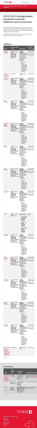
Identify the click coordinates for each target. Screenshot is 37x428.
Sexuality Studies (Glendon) (6, 303)
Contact (4, 417)
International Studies (6, 192)
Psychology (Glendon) (6, 280)
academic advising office (17, 35)
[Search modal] (32, 2)
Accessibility (5, 424)
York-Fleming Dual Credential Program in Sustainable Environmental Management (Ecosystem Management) (7, 351)
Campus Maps (5, 419)
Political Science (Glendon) (6, 258)
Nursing (5, 213)
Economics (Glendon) (6, 79)
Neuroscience (7, 381)
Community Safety (6, 422)
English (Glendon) (6, 101)
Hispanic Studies (5, 146)
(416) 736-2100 (6, 418)
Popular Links (25, 2)
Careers (4, 425)
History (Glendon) (6, 169)
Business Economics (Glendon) (6, 52)
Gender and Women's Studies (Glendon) (6, 125)
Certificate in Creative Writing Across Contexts (7, 75)
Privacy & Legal (6, 423)
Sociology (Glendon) (6, 325)
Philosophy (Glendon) (6, 235)
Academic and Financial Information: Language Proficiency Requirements (7, 378)
